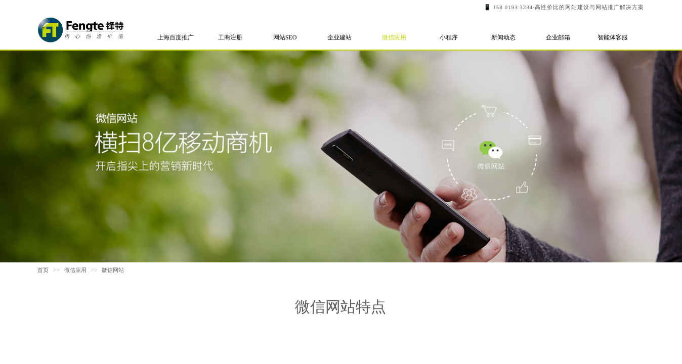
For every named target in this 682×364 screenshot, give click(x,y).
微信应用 (394, 37)
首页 (43, 270)
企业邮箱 (558, 37)
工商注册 (230, 37)
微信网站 (113, 270)
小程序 (449, 37)
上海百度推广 (175, 37)
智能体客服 (613, 37)
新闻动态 (503, 37)
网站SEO (285, 37)
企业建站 (339, 37)
